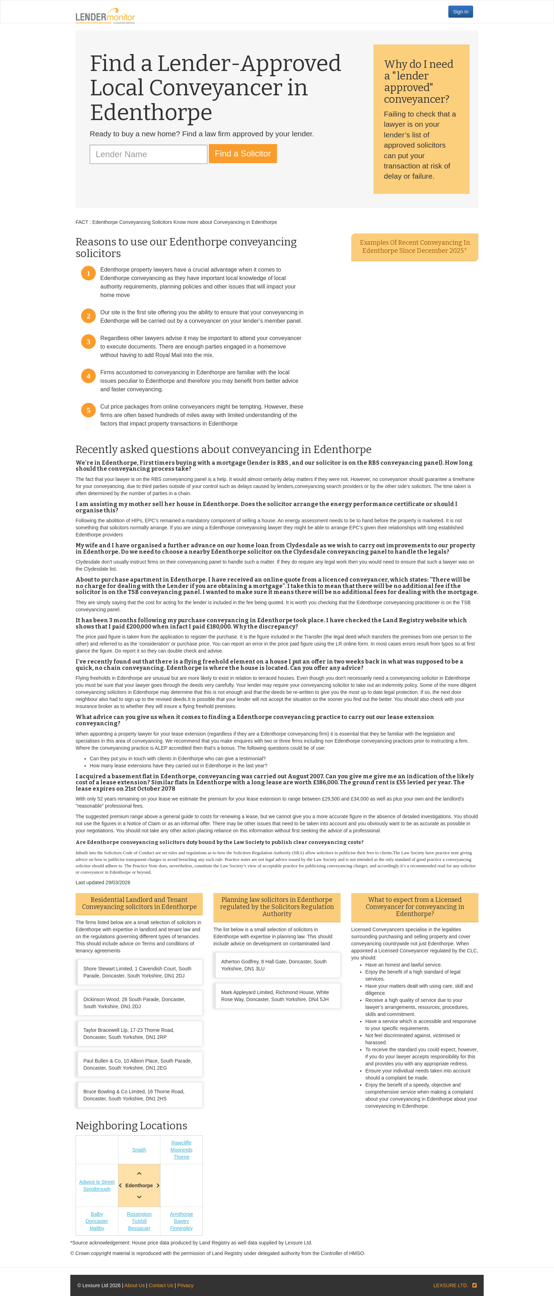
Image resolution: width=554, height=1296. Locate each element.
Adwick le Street (96, 1182)
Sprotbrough (97, 1189)
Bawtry (181, 1221)
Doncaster (97, 1221)
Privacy (185, 1285)
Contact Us (161, 1285)
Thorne (181, 1157)
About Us (134, 1285)
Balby (97, 1214)
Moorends (182, 1150)
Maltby (97, 1228)
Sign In (460, 11)
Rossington (139, 1214)
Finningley (181, 1228)
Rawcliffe (181, 1143)
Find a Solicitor (243, 153)
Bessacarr (139, 1228)
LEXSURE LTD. (451, 1285)
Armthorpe (181, 1214)
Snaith (139, 1150)
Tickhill (139, 1221)
